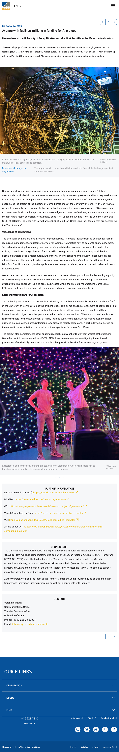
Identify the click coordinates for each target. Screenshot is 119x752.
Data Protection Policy (90, 747)
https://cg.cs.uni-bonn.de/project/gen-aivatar (61, 513)
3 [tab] (63, 477)
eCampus (77, 718)
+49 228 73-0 (29, 718)
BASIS (92, 718)
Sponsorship (59, 546)
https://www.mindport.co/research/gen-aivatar (42, 499)
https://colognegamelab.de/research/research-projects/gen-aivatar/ (48, 506)
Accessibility (110, 747)
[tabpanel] (59, 411)
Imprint (73, 747)
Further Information (59, 488)
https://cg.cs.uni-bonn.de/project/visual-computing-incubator (44, 519)
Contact (59, 599)
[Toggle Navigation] (113, 6)
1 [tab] (55, 477)
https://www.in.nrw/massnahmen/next (55, 492)
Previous (5, 411)
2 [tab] (59, 477)
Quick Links (18, 671)
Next (113, 411)
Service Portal (109, 718)
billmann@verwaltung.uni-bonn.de (30, 624)
